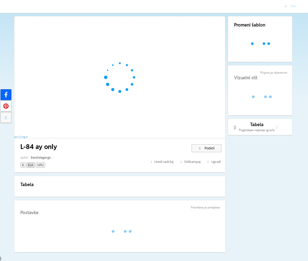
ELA (30, 165)
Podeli (206, 148)
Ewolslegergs (41, 157)
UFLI (40, 165)
